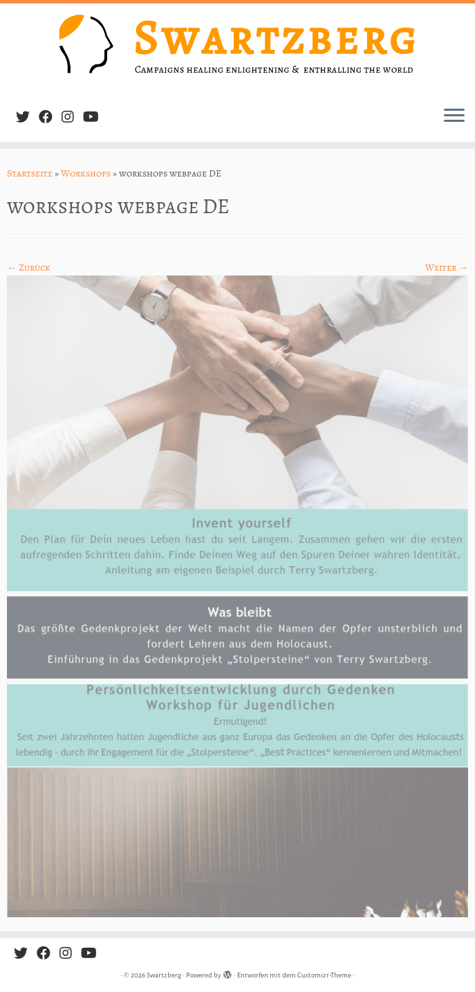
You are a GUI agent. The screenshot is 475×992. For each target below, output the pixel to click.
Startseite (30, 173)
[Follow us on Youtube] (95, 117)
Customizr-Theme (324, 975)
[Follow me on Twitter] (27, 117)
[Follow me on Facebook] (50, 117)
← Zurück (28, 267)
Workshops (86, 173)
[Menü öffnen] (454, 117)
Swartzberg (164, 975)
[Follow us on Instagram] (72, 117)
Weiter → (446, 267)
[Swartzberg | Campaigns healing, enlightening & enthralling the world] (237, 49)
